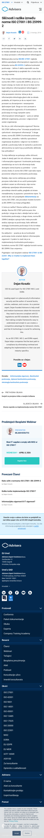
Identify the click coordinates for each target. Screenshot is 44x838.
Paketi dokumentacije (14, 619)
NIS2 (6, 735)
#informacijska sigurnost (19, 376)
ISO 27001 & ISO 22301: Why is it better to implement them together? (22, 256)
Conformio (8, 614)
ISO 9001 (8, 702)
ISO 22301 (8, 730)
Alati (6, 665)
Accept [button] (16, 833)
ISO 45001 (8, 711)
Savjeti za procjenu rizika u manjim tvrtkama (18, 396)
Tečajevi (7, 656)
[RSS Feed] (30, 593)
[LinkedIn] (4, 593)
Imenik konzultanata (13, 679)
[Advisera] (9, 9)
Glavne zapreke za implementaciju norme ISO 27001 (22, 407)
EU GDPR (8, 744)
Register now (22, 461)
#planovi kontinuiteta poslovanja (23, 379)
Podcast (7, 670)
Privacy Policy (13, 821)
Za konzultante (11, 763)
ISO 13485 (8, 716)
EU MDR (7, 749)
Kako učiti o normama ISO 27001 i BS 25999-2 (21, 481)
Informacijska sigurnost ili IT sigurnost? (18, 501)
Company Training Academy (17, 633)
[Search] (28, 2)
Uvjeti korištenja (11, 795)
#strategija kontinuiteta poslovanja (15, 382)
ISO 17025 (8, 721)
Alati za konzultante (13, 786)
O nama (7, 781)
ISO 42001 (8, 697)
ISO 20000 (8, 725)
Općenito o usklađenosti (15, 768)
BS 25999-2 (20, 65)
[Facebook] (17, 593)
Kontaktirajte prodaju (13, 790)
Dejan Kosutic (9, 32)
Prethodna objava (12, 392)
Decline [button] (27, 833)
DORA (6, 739)
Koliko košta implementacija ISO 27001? (19, 491)
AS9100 (7, 758)
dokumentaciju (31, 197)
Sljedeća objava (32, 404)
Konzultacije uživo (12, 675)
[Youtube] (23, 593)
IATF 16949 (9, 754)
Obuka (7, 624)
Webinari (8, 651)
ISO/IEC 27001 (24, 59)
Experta (7, 629)
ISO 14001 (8, 706)
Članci (6, 646)
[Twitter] (10, 593)
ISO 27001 (8, 692)
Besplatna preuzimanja (14, 660)
